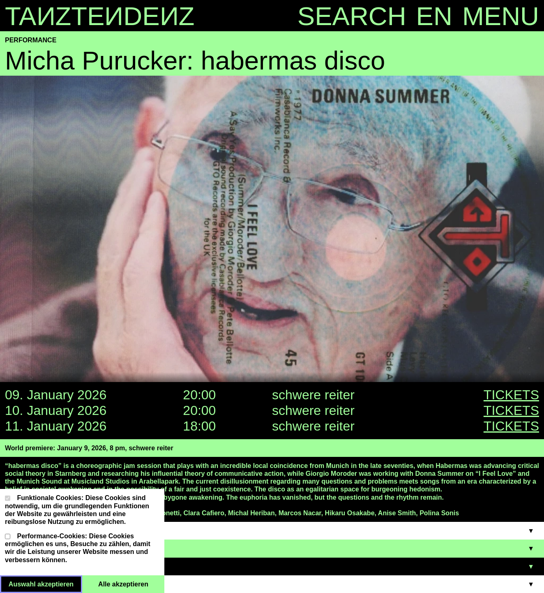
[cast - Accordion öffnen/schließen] (272, 531)
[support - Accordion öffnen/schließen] (272, 584)
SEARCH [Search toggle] (351, 15)
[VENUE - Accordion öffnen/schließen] (272, 566)
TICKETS (511, 394)
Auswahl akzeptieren (45, 584)
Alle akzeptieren (131, 584)
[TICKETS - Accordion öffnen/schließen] (272, 548)
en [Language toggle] (434, 15)
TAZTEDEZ (99, 15)
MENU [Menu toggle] (500, 15)
